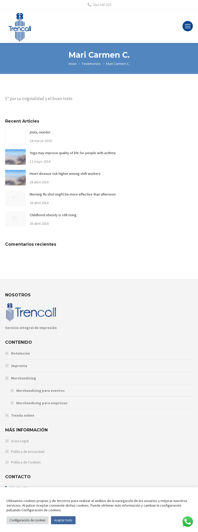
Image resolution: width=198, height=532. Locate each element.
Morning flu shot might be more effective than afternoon (73, 194)
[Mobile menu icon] (188, 26)
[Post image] (15, 136)
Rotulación (20, 353)
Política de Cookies (26, 462)
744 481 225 (102, 5)
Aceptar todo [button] (63, 520)
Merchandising (21, 378)
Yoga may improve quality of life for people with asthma (73, 153)
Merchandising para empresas (42, 403)
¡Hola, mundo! (40, 132)
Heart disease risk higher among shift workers (65, 173)
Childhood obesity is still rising (53, 215)
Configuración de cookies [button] (27, 520)
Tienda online (22, 415)
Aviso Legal (20, 441)
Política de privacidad (27, 451)
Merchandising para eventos (40, 390)
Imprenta (19, 365)
